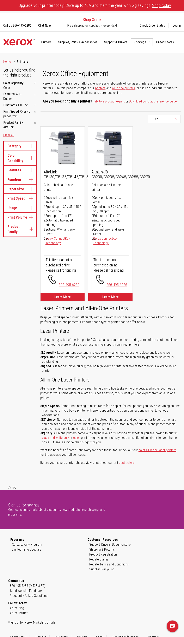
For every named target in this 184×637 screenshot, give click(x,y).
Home (7, 62)
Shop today (161, 5)
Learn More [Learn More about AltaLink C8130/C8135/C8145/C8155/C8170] (62, 297)
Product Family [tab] (20, 229)
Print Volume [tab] (20, 217)
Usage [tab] (20, 208)
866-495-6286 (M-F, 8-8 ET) (27, 586)
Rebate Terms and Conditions (109, 564)
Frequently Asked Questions (29, 596)
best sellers (127, 463)
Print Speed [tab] (20, 198)
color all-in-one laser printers (157, 450)
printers (100, 88)
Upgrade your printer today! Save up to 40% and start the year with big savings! (94, 5)
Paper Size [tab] (20, 189)
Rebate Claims (99, 559)
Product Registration (103, 554)
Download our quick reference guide (153, 101)
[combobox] (142, 42)
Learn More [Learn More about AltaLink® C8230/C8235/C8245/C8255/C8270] (110, 297)
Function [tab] (20, 179)
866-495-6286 (69, 285)
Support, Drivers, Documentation (110, 544)
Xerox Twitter (19, 613)
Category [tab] (20, 146)
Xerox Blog (17, 608)
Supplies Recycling (101, 569)
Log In (177, 25)
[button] (166, 42)
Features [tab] (20, 170)
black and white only (55, 438)
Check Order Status (152, 25)
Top (13, 487)
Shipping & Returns (102, 549)
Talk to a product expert (109, 101)
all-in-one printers (123, 88)
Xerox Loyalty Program (27, 544)
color (76, 438)
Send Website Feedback (26, 591)
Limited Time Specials (26, 549)
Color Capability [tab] (20, 158)
